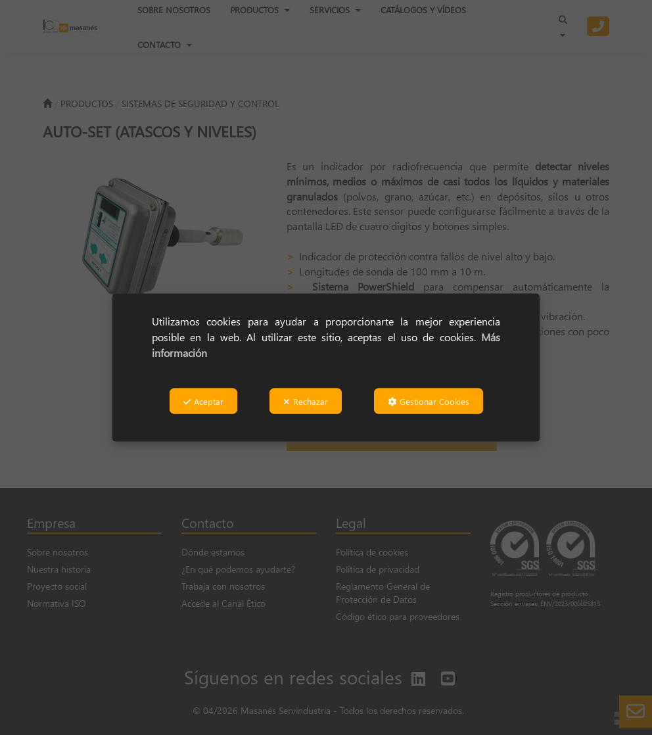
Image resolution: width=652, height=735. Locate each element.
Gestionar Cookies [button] (428, 401)
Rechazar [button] (305, 401)
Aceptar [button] (203, 401)
